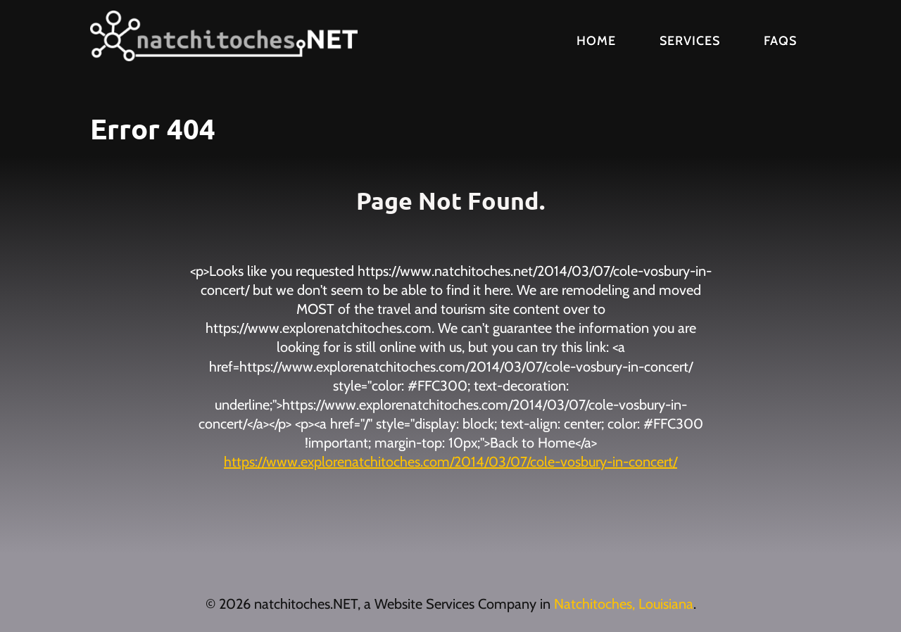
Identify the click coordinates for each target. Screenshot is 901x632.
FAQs (780, 41)
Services (690, 41)
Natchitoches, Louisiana (623, 603)
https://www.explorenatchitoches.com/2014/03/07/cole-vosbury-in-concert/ (450, 461)
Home (596, 41)
